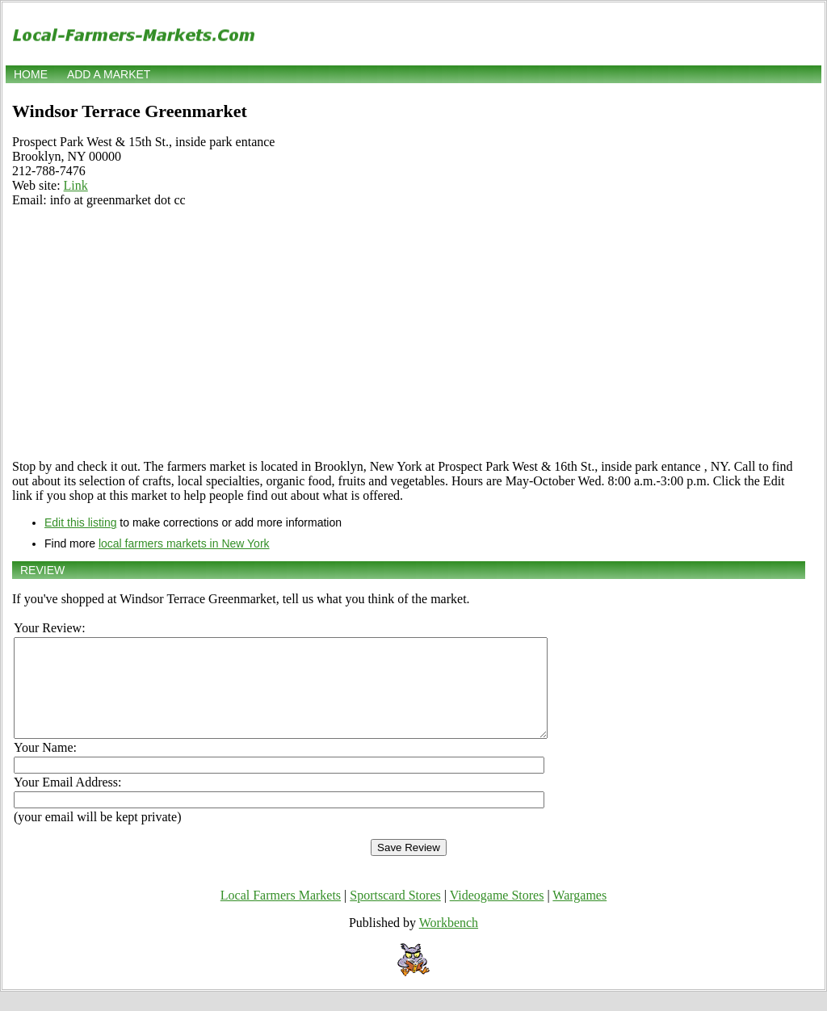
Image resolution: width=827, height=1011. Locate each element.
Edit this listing (80, 522)
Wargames (579, 914)
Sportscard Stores (395, 914)
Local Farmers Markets (280, 914)
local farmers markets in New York (184, 543)
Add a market (108, 74)
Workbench (448, 942)
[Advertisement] (408, 333)
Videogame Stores (497, 914)
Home (31, 74)
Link (76, 185)
